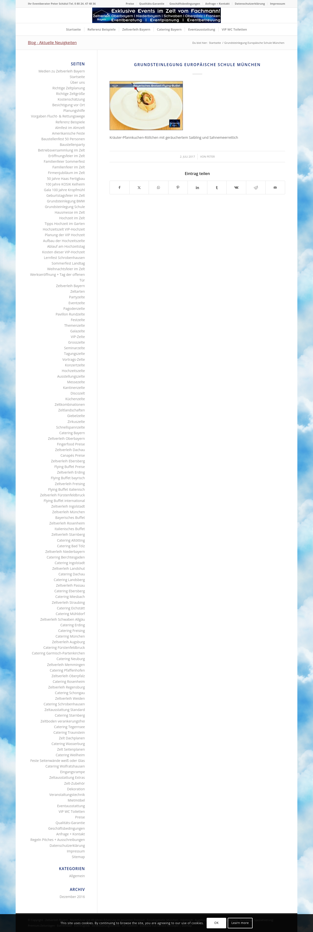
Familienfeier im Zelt (68, 167)
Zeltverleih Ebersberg (68, 461)
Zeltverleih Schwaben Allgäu (62, 619)
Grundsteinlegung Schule (65, 206)
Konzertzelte (75, 365)
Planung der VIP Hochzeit (65, 235)
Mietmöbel (76, 800)
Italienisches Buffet (70, 528)
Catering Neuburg (70, 658)
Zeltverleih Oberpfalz (68, 676)
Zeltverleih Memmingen (66, 664)
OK (216, 923)
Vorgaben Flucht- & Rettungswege (58, 116)
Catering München (70, 636)
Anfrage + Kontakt (217, 3)
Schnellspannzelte (70, 427)
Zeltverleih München (68, 512)
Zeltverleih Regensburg (66, 687)
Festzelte (78, 319)
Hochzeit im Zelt (72, 218)
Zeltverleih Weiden (70, 698)
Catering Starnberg (70, 715)
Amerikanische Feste (68, 133)
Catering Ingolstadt (70, 562)
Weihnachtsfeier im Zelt (66, 269)
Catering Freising (71, 630)
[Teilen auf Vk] (236, 187)
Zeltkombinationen (70, 404)
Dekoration (76, 789)
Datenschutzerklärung (250, 3)
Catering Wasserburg (68, 743)
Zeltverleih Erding (71, 472)
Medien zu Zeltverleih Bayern (61, 71)
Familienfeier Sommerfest (64, 161)
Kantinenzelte (74, 387)
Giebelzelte (76, 415)
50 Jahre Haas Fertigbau (66, 178)
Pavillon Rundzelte (70, 314)
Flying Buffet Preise (69, 466)
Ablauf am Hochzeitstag (66, 246)
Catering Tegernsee (69, 726)
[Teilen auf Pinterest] (178, 187)
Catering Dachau (71, 574)
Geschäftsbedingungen (184, 3)
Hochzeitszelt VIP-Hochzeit (64, 229)
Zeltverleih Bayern (70, 285)
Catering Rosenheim (69, 681)
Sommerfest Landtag (68, 263)
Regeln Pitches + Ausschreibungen (57, 839)
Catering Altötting (71, 540)
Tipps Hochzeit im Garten (65, 223)
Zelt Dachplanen (72, 738)
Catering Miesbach (70, 596)
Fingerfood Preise (71, 444)
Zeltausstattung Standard (65, 709)
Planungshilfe (74, 110)
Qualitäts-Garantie (151, 3)
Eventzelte (76, 303)
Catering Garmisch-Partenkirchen (58, 653)
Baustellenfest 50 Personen (63, 139)
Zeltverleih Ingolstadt (68, 506)
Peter (211, 156)
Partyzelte (77, 297)
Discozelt (78, 393)
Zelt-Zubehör (74, 783)
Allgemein (77, 876)
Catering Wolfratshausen (65, 766)
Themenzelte (74, 325)
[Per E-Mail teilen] (275, 187)
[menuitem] (130, 3)
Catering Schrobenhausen (64, 704)
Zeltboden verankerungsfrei (63, 721)
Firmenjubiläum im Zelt (66, 172)
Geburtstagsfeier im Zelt (65, 195)
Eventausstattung (71, 806)
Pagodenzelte (74, 308)
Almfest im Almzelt (70, 127)
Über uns (77, 82)
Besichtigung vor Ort (68, 105)
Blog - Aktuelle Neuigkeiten (52, 42)
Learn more (240, 923)
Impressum (277, 3)
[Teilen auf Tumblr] (217, 187)
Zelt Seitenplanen (71, 749)
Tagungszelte (74, 353)
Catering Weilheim (70, 755)
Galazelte (77, 331)
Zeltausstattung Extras (67, 777)
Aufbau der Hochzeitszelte (64, 240)
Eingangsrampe (72, 771)
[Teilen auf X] (139, 187)
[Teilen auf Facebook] (119, 187)
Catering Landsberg (69, 579)
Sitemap (78, 856)
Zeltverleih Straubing (68, 602)
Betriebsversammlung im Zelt (61, 150)
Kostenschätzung (71, 99)
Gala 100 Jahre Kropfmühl (64, 189)
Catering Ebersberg (69, 591)
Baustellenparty (72, 144)
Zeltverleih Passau (70, 585)
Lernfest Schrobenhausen (64, 257)
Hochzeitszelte (73, 370)
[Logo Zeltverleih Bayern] (156, 15)
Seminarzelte (74, 348)
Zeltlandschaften (71, 410)
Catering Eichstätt (71, 608)
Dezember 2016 (72, 896)
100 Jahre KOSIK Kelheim (65, 184)
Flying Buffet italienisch (66, 489)
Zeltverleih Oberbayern (66, 438)
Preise (130, 3)
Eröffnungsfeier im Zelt (66, 155)
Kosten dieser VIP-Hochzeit (63, 252)
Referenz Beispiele (70, 122)
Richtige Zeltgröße (70, 93)
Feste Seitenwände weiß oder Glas (57, 760)
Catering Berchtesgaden (66, 557)
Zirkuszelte (76, 421)
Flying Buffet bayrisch (68, 478)
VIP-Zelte (78, 336)
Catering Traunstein (69, 732)
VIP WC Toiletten (72, 811)
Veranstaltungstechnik (67, 794)
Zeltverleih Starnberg (68, 534)
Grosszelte (76, 342)
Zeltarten (77, 291)
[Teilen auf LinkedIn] (197, 187)
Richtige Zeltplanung (68, 88)
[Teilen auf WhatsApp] (158, 187)
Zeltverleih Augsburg (68, 642)
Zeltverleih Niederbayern (65, 551)
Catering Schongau (70, 692)
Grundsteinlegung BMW (66, 201)
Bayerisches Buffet (70, 517)
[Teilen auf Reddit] (256, 187)
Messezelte (76, 382)
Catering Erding (72, 625)
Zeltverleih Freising (70, 483)
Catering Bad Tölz (71, 546)
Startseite (77, 76)
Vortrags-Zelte (73, 359)
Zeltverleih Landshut (68, 568)
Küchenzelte (75, 398)
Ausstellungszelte (71, 376)
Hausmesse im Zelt (70, 212)
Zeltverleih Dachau (70, 449)
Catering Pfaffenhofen (67, 670)
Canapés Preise (72, 455)
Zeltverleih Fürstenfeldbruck (62, 495)
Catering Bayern (72, 433)
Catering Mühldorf (70, 613)
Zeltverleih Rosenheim (67, 523)
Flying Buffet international (64, 500)
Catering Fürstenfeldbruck (64, 647)
